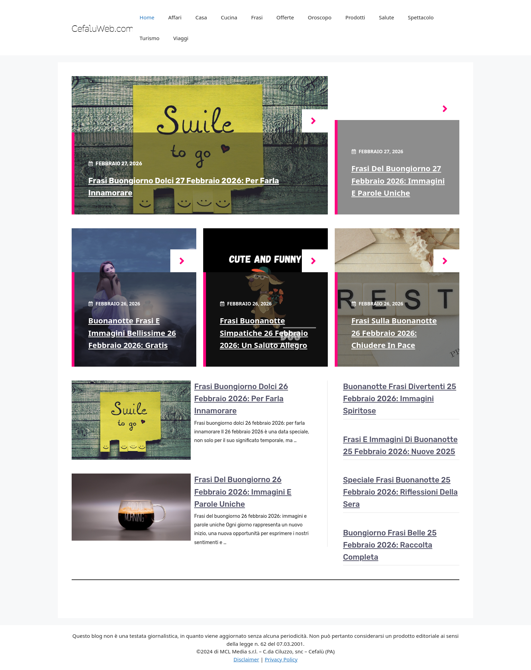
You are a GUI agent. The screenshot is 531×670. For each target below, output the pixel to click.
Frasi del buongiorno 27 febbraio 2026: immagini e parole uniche (398, 180)
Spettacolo (420, 17)
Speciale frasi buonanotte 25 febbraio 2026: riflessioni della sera (400, 492)
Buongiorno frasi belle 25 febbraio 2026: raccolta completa (389, 545)
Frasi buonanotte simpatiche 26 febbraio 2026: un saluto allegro (264, 332)
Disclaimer (246, 659)
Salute (386, 17)
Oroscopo (319, 17)
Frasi (256, 17)
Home (147, 17)
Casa (201, 17)
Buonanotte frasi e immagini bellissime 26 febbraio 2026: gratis (132, 332)
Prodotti (355, 17)
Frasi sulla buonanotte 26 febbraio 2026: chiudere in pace (394, 332)
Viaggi (181, 38)
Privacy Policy (281, 659)
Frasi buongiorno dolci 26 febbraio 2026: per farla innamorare (241, 398)
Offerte (285, 17)
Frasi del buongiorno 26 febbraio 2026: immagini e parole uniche (242, 491)
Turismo (149, 38)
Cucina (229, 17)
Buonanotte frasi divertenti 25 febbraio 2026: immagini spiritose (399, 398)
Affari (174, 17)
